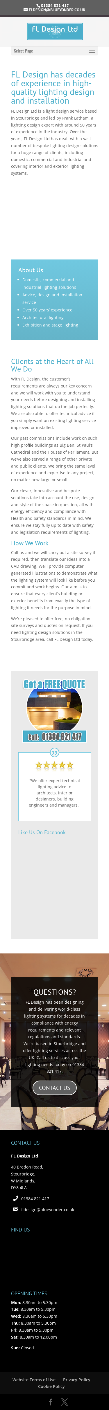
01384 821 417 (35, 1198)
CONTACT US (54, 1088)
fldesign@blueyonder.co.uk (47, 1209)
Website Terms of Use (34, 1379)
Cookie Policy (51, 1386)
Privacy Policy (76, 1379)
